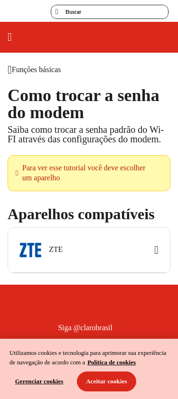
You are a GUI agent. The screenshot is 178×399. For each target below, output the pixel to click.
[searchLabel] (110, 12)
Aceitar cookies (106, 381)
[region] (89, 369)
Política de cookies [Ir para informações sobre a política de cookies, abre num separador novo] (111, 362)
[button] (89, 250)
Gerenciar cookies (39, 381)
